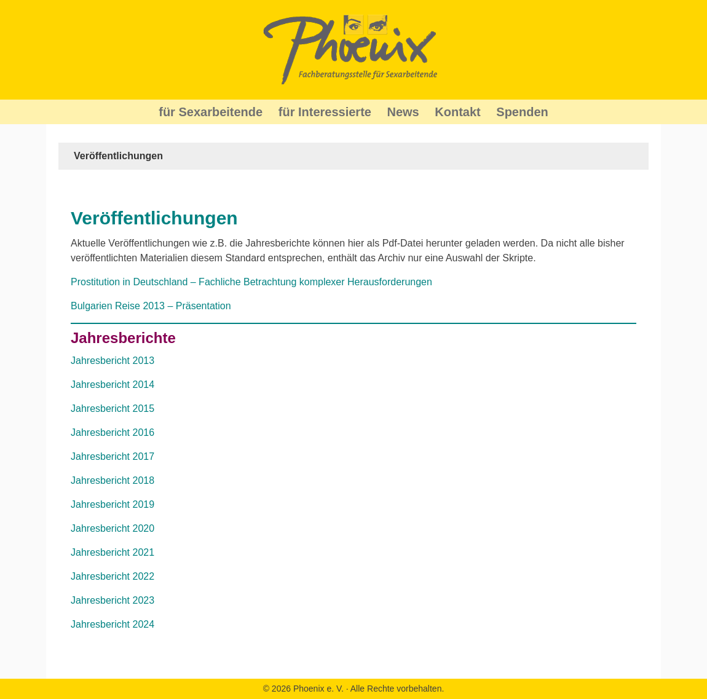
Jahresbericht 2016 (112, 432)
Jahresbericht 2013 (112, 360)
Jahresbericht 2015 (112, 408)
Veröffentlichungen (154, 218)
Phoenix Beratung (353, 49)
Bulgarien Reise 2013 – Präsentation (151, 306)
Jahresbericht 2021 (112, 552)
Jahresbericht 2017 (112, 456)
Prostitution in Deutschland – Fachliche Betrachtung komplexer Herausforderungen (251, 282)
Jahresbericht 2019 (112, 504)
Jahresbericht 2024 (112, 624)
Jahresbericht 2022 (112, 576)
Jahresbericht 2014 (112, 384)
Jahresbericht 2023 (112, 600)
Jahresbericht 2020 (112, 528)
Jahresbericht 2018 (112, 480)
